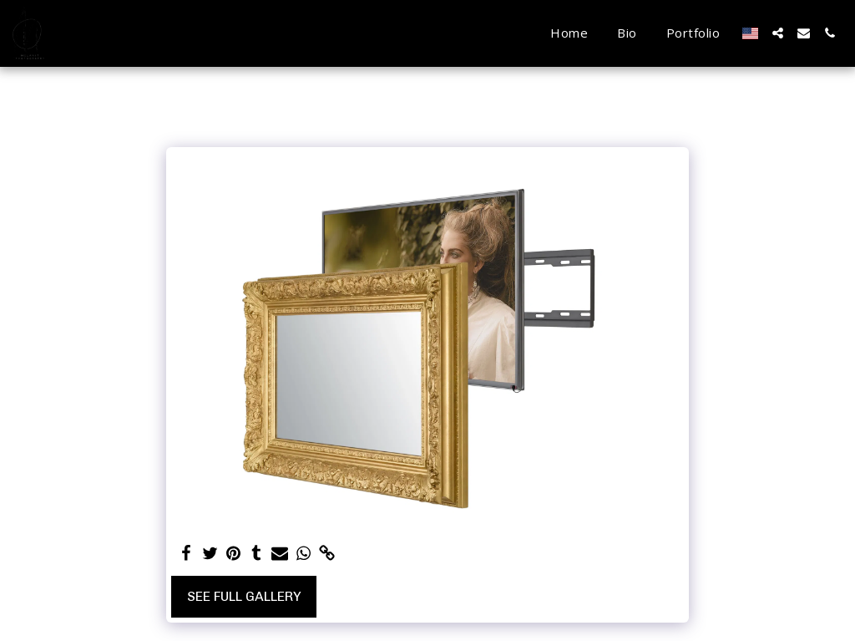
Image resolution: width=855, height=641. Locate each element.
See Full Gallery (244, 596)
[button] (778, 33)
